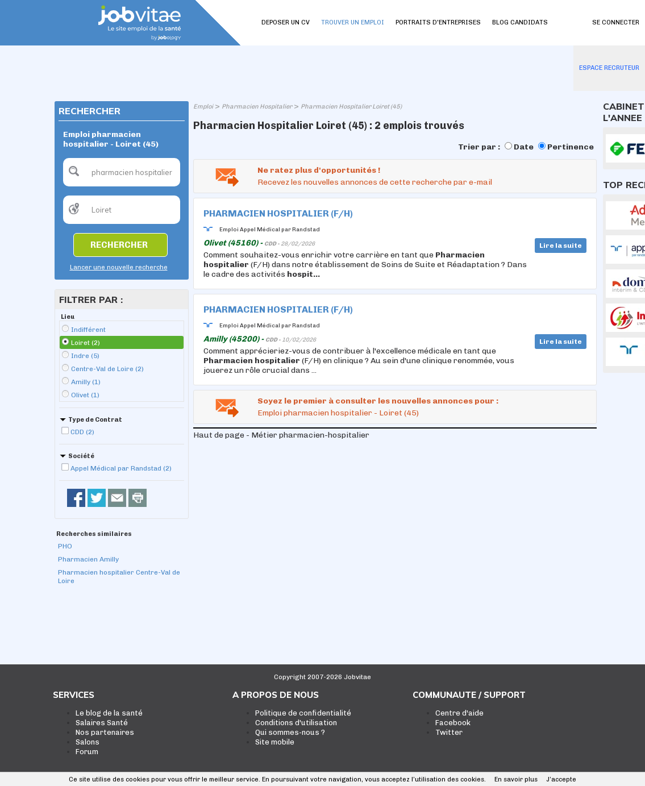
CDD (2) (82, 432)
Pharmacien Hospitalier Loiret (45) (351, 106)
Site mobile (274, 742)
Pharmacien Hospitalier (257, 106)
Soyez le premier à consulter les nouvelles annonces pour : (377, 401)
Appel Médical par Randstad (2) (121, 468)
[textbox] (121, 172)
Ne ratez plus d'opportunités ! (318, 170)
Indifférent (88, 330)
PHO (65, 546)
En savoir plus (516, 779)
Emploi (203, 106)
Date (524, 147)
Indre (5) (85, 356)
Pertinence (570, 147)
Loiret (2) (85, 343)
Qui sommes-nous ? (290, 732)
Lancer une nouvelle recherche (119, 267)
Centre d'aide (459, 713)
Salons (87, 742)
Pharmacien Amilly (88, 559)
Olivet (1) (85, 395)
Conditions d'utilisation (296, 722)
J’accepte (561, 779)
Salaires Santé (102, 722)
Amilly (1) (86, 382)
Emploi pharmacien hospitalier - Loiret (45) (338, 413)
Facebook (453, 722)
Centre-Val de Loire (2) (107, 369)
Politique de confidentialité (303, 713)
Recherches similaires (94, 534)
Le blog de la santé (109, 713)
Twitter (449, 732)
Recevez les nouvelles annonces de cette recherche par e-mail (374, 182)
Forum (87, 751)
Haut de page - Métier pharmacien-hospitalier (281, 435)
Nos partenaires (105, 732)
